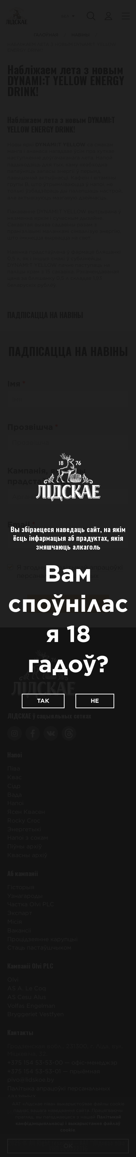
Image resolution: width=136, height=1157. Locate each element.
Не (95, 700)
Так (43, 700)
